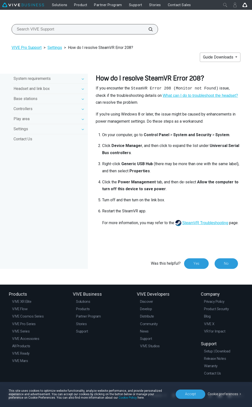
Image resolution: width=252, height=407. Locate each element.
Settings (54, 47)
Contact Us (23, 139)
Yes (196, 263)
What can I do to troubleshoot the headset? (200, 95)
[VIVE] (23, 4)
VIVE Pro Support (27, 47)
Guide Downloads (218, 57)
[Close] (225, 5)
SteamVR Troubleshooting (205, 223)
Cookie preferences (223, 394)
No (226, 263)
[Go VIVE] (245, 5)
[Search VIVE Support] (148, 29)
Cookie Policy (128, 397)
